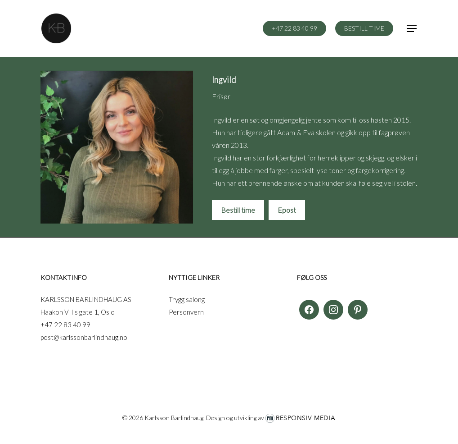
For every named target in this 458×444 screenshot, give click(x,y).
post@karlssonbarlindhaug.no (83, 337)
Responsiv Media (306, 418)
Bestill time (238, 210)
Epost (287, 210)
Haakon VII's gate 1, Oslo (77, 312)
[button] (412, 28)
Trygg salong (187, 299)
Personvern (186, 312)
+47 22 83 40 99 (65, 324)
